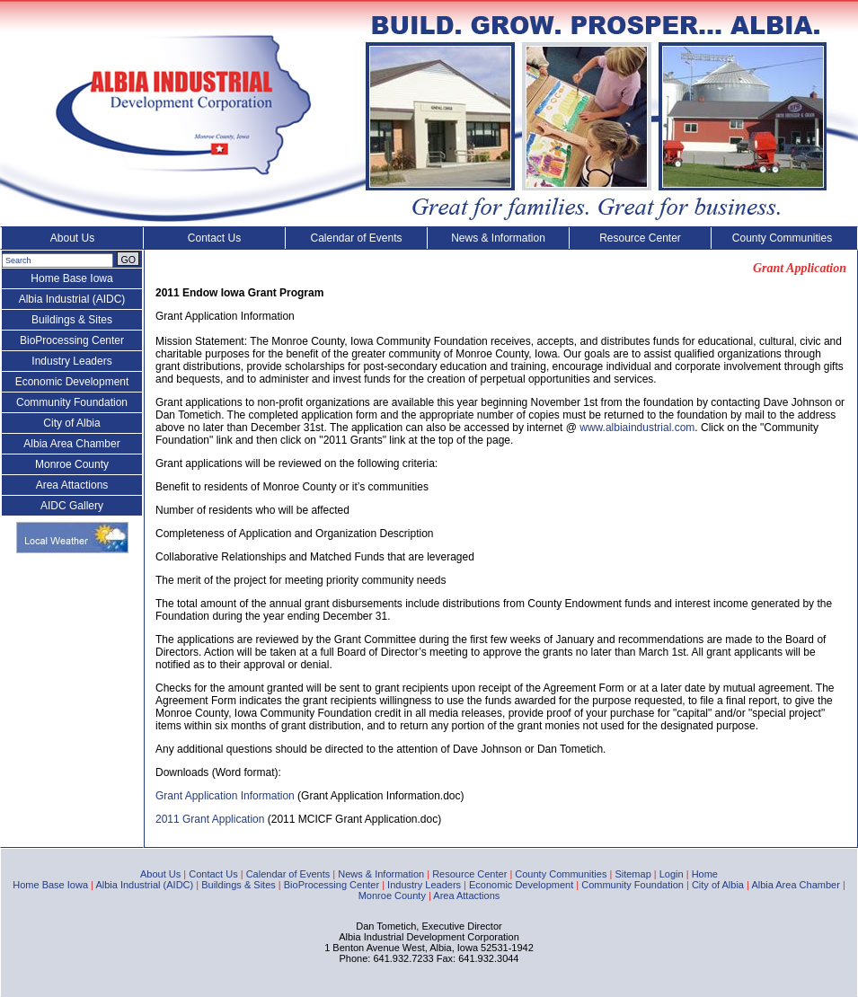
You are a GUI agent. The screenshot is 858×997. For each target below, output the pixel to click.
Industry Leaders (71, 361)
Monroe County (72, 464)
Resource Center (640, 238)
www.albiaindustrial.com (636, 427)
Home (705, 874)
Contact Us (214, 238)
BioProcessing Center (72, 340)
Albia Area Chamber (71, 443)
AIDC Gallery (71, 505)
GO (128, 259)
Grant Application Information (225, 796)
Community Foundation (72, 402)
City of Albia (71, 423)
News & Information (498, 238)
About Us (72, 238)
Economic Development (72, 381)
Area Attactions (72, 485)
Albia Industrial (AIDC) (72, 299)
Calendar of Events (356, 238)
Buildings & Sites (71, 319)
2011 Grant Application (209, 819)
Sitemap (632, 874)
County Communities (782, 238)
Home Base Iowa (71, 278)
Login (671, 874)
